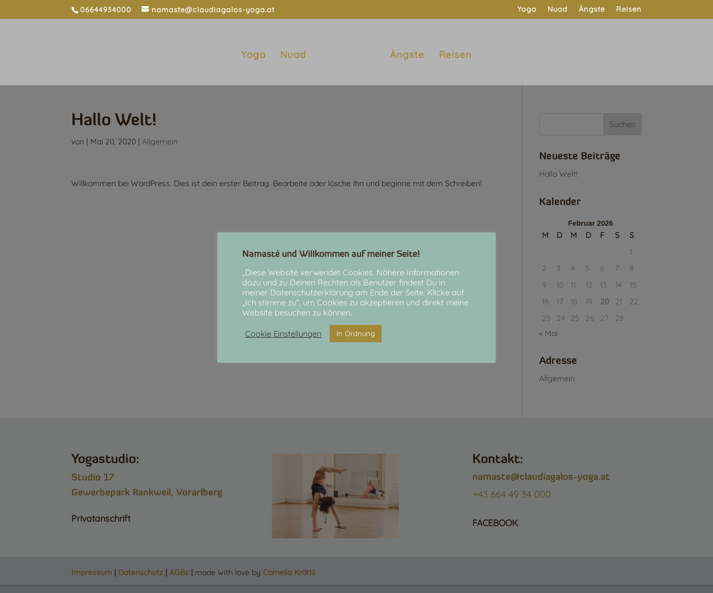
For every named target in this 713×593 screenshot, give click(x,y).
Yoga (526, 9)
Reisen (629, 9)
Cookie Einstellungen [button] (283, 334)
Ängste (592, 9)
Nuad (558, 9)
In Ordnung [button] (355, 333)
